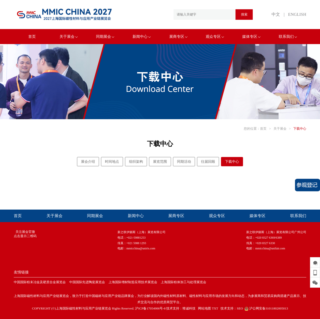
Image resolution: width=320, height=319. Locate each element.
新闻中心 (141, 37)
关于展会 (69, 37)
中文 (276, 14)
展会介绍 (88, 162)
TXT (215, 308)
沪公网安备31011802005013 (266, 308)
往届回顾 (208, 162)
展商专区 (178, 37)
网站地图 (204, 308)
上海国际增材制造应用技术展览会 (132, 282)
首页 (32, 37)
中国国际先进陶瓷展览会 (87, 282)
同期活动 (184, 162)
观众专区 (215, 37)
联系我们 (288, 37)
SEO (240, 308)
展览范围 (160, 162)
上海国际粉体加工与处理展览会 (183, 282)
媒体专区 (251, 37)
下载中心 (299, 128)
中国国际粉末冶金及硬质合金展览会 (40, 282)
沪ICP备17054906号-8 (150, 308)
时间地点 (112, 162)
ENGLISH (297, 14)
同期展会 (105, 37)
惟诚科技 (189, 308)
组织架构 (136, 162)
